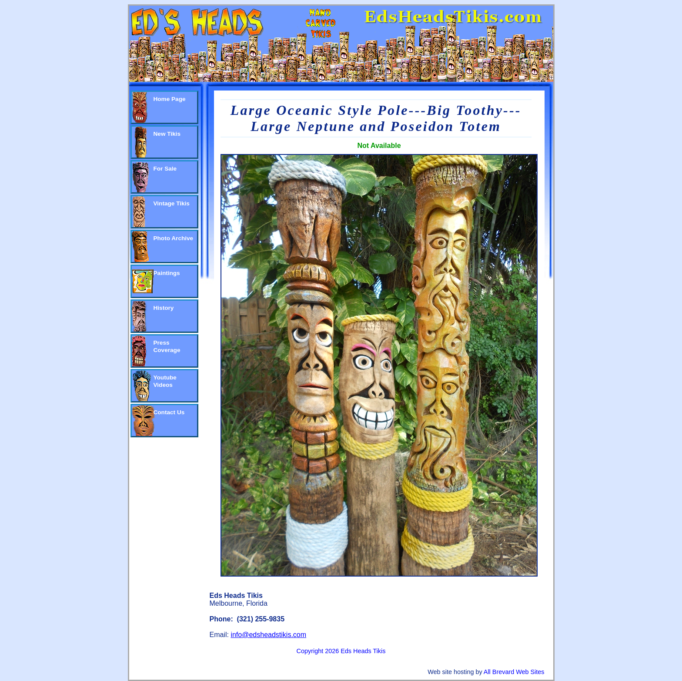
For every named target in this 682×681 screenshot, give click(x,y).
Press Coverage (167, 346)
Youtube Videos (165, 381)
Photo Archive (174, 238)
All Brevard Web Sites (514, 671)
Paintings (167, 273)
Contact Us (169, 412)
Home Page (170, 99)
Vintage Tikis (172, 203)
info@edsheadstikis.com (268, 634)
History (164, 308)
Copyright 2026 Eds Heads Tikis (341, 650)
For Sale (165, 168)
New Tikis (167, 134)
